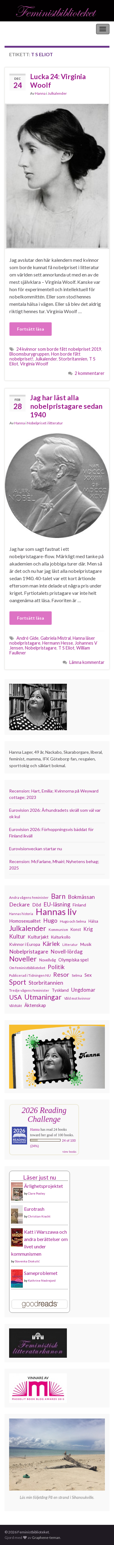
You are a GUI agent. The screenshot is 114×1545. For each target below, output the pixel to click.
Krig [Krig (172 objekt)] (88, 929)
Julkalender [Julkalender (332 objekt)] (27, 928)
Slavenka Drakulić (27, 1261)
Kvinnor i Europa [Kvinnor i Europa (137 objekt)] (24, 944)
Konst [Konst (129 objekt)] (76, 929)
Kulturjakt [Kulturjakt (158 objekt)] (38, 936)
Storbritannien (73, 358)
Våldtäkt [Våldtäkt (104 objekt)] (15, 1006)
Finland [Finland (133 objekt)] (79, 904)
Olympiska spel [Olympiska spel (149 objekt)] (73, 959)
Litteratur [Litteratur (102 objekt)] (70, 944)
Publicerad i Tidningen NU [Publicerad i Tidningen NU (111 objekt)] (30, 975)
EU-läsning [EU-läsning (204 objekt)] (56, 904)
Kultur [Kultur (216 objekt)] (17, 936)
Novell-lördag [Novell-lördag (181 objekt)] (67, 951)
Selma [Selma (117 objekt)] (77, 975)
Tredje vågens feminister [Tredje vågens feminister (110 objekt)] (29, 990)
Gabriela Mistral (55, 638)
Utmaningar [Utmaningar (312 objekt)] (43, 997)
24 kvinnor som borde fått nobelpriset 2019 (58, 349)
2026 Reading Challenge (44, 1115)
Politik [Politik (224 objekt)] (56, 967)
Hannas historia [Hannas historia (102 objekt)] (21, 914)
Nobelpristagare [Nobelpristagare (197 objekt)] (28, 951)
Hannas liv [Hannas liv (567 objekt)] (56, 911)
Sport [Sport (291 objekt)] (17, 982)
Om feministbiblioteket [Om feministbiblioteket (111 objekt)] (27, 967)
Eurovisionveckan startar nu (35, 848)
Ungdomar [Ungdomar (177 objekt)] (83, 990)
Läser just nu (39, 1177)
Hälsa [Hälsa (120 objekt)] (93, 921)
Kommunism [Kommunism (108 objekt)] (58, 930)
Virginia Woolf (34, 363)
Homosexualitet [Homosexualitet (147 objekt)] (25, 921)
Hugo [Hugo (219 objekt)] (50, 920)
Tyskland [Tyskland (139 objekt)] (60, 990)
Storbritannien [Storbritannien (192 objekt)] (46, 982)
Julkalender (57, 93)
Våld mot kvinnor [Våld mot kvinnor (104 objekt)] (77, 998)
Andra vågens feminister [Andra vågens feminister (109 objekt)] (29, 897)
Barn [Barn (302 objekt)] (58, 896)
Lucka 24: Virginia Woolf (58, 80)
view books (69, 1151)
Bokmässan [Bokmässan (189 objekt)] (81, 897)
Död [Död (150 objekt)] (36, 904)
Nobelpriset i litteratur (45, 423)
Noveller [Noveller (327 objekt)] (23, 958)
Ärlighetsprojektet (43, 1186)
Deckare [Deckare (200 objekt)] (19, 904)
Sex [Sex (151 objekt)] (88, 975)
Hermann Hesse (57, 643)
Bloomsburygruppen (29, 354)
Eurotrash (34, 1209)
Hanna (40, 93)
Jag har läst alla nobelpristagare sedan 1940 (66, 406)
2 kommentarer (90, 373)
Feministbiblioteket (25, 29)
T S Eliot (66, 647)
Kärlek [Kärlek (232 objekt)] (51, 943)
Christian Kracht (39, 1216)
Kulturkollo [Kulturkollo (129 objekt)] (61, 937)
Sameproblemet (40, 1273)
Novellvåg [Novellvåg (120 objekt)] (47, 960)
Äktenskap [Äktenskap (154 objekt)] (35, 1005)
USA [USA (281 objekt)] (15, 997)
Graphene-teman (46, 1537)
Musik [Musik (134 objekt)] (86, 944)
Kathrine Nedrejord (42, 1280)
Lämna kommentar (87, 662)
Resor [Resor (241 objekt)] (61, 974)
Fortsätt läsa (30, 328)
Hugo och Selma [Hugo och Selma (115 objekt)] (73, 921)
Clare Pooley (36, 1193)
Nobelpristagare (41, 647)
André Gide (27, 638)
